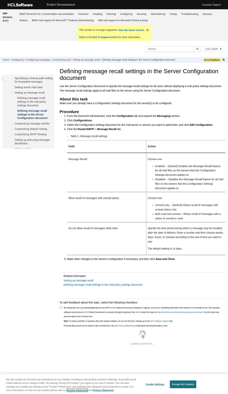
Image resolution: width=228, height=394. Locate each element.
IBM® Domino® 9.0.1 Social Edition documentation (46, 14)
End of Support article (105, 37)
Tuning (173, 14)
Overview (83, 14)
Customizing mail (61, 60)
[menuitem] (46, 14)
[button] (13, 78)
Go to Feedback (212, 60)
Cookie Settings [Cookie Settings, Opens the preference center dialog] (155, 384)
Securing (141, 14)
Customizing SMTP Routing (31, 134)
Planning (111, 14)
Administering (158, 14)
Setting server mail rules (29, 87)
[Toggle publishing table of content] (3, 78)
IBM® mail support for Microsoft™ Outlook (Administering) (63, 20)
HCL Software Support (160, 321)
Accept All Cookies (183, 384)
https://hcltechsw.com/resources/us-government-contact (180, 312)
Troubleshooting (189, 14)
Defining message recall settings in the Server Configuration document (138, 60)
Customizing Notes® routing (31, 128)
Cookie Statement (77, 391)
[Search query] (173, 49)
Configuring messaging (38, 60)
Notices (23, 20)
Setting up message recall (86, 60)
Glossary (207, 14)
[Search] (197, 49)
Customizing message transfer (32, 123)
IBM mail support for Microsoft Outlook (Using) (123, 20)
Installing (97, 14)
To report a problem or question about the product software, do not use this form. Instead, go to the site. (118, 321)
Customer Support (211, 4)
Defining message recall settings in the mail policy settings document (31, 102)
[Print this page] (224, 60)
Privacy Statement (125, 326)
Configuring (126, 14)
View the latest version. (131, 30)
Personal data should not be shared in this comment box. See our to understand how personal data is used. (116, 326)
